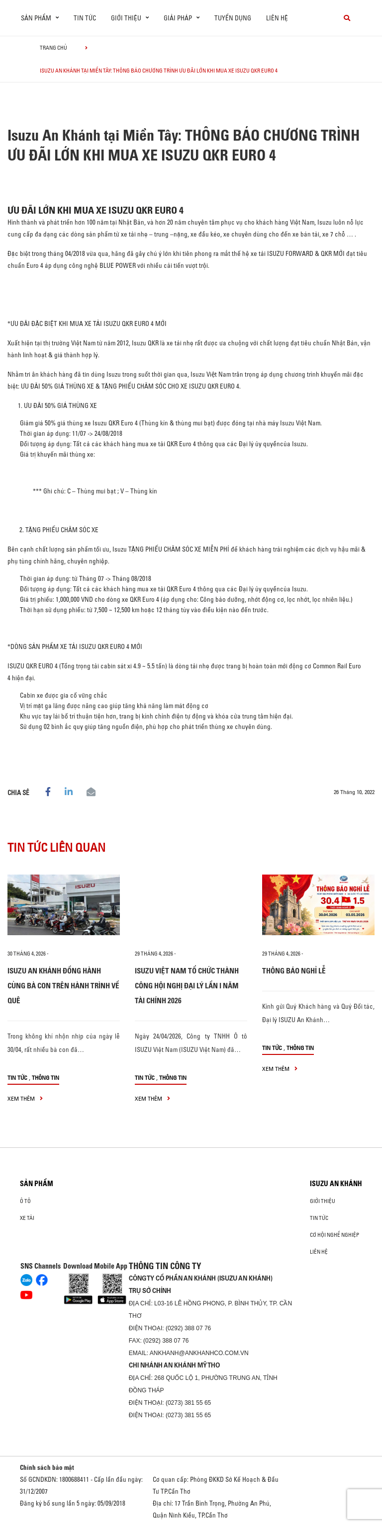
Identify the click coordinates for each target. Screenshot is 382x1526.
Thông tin (45, 1077)
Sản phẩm (36, 1183)
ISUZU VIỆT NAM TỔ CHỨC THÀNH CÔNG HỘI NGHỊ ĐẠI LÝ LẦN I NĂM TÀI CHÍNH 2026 (187, 985)
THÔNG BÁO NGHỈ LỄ (294, 970)
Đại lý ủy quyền (259, 444)
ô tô (25, 1201)
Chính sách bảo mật (47, 1467)
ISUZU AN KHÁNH (336, 1183)
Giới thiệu (322, 1201)
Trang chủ (53, 47)
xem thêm (25, 1098)
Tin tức (85, 18)
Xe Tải (27, 1217)
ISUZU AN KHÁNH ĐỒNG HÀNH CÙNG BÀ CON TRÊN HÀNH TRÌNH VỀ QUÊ (63, 985)
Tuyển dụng (232, 18)
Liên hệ (277, 18)
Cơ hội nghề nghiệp (334, 1234)
